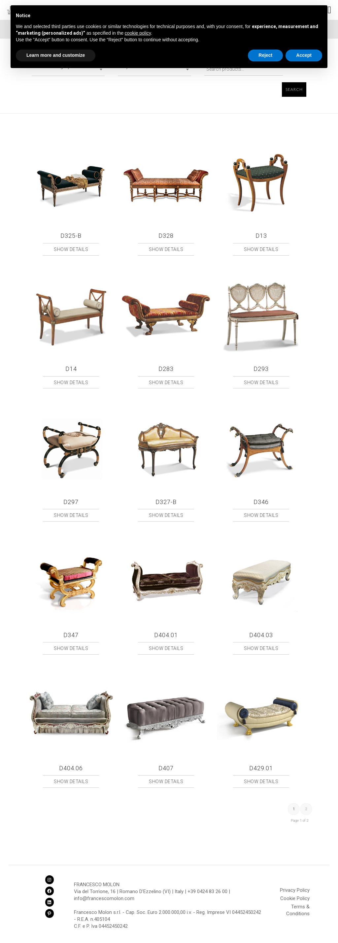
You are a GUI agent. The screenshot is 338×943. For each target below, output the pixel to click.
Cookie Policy (295, 898)
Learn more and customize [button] (55, 55)
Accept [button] (304, 55)
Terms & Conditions (298, 908)
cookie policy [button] (138, 33)
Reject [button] (265, 55)
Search (294, 89)
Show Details (71, 249)
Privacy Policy (295, 890)
